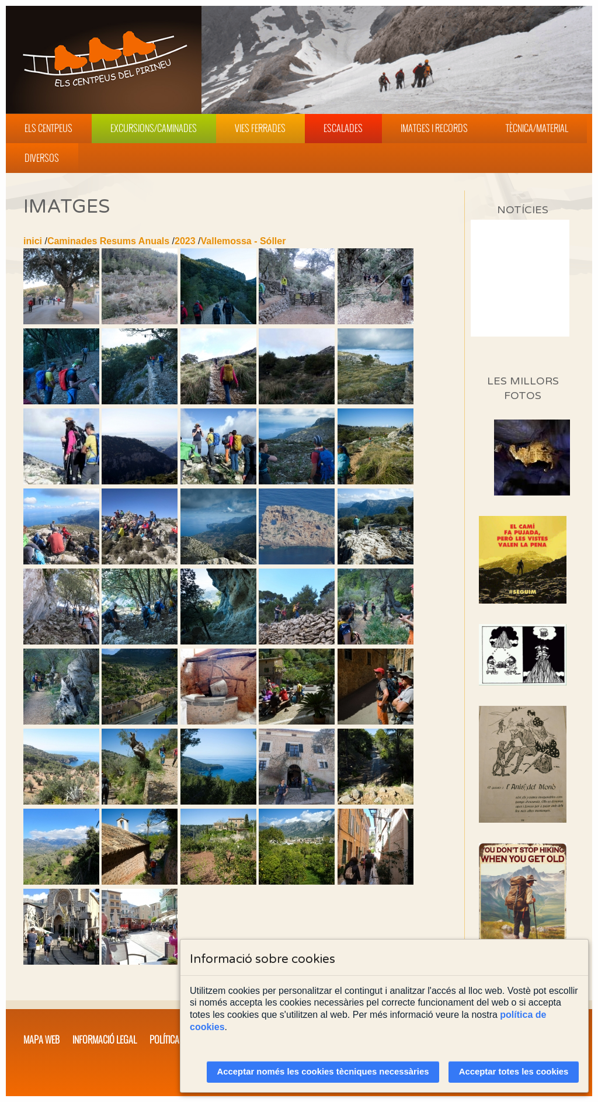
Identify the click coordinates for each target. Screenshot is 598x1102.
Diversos (42, 157)
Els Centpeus (48, 128)
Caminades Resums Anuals (108, 241)
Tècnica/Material (537, 128)
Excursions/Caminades (153, 128)
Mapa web (41, 1039)
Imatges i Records (434, 128)
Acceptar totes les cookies (514, 1071)
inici (32, 241)
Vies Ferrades (260, 128)
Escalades (343, 128)
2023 (185, 241)
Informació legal (104, 1039)
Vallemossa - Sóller (243, 241)
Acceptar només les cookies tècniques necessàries (323, 1071)
